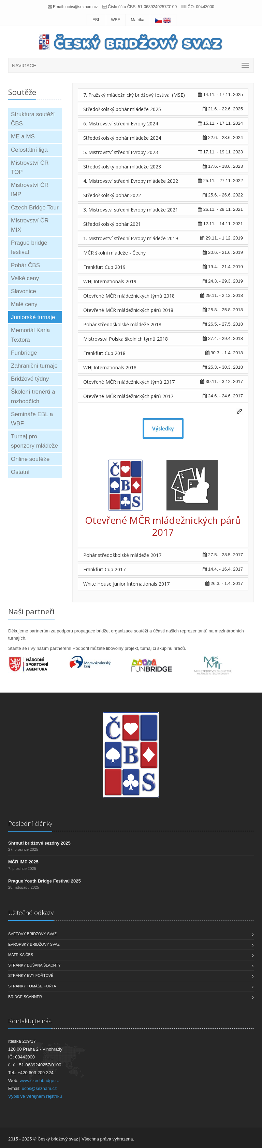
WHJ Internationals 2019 (109, 281)
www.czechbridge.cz (40, 1080)
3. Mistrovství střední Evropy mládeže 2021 (130, 209)
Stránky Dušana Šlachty (34, 965)
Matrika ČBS (20, 955)
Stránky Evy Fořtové (31, 975)
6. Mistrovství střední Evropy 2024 (120, 123)
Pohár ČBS (25, 265)
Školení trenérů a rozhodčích (33, 396)
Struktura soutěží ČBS (33, 119)
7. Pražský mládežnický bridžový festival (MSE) (134, 95)
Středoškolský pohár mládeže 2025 (122, 109)
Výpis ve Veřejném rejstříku (35, 1096)
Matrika (137, 19)
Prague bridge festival (29, 247)
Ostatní (20, 472)
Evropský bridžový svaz (34, 944)
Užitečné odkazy (31, 912)
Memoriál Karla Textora (30, 335)
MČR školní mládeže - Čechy (114, 252)
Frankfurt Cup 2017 (104, 569)
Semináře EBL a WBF (32, 419)
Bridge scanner (25, 997)
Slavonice (23, 291)
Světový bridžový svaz (32, 934)
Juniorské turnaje (33, 317)
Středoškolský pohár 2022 (112, 195)
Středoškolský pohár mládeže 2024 (122, 138)
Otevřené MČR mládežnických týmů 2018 (129, 295)
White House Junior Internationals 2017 (126, 583)
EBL (96, 19)
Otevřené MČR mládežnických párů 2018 (128, 310)
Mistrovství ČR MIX (30, 225)
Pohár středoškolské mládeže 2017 (122, 555)
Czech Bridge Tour (35, 207)
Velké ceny (25, 278)
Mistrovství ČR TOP (30, 167)
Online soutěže (30, 459)
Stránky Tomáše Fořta (32, 986)
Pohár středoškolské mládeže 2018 (122, 324)
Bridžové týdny (30, 378)
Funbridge (24, 353)
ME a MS (23, 136)
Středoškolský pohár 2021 (112, 224)
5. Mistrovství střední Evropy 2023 (120, 152)
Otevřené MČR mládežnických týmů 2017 (129, 382)
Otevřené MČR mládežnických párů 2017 (128, 396)
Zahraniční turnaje (34, 366)
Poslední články (30, 823)
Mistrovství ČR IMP (30, 189)
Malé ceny (24, 304)
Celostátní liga (29, 150)
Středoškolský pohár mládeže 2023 (122, 166)
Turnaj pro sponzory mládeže (34, 441)
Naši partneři (31, 611)
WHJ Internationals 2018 (109, 367)
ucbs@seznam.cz (82, 6)
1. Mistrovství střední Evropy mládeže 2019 (130, 238)
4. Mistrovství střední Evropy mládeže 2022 (130, 181)
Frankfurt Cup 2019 (104, 267)
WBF (115, 19)
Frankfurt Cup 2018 (104, 353)
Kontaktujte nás (30, 1021)
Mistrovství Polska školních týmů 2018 (125, 339)
